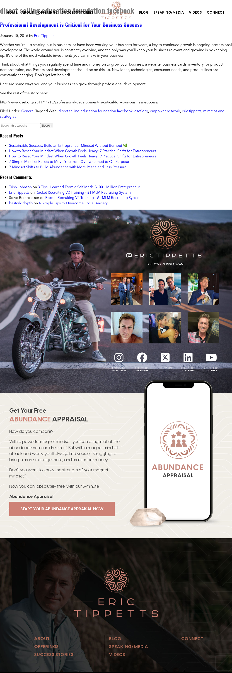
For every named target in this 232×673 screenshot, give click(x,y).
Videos (195, 12)
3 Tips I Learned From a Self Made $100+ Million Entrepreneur (89, 187)
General (27, 111)
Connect (216, 12)
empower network (165, 111)
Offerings (48, 12)
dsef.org (141, 111)
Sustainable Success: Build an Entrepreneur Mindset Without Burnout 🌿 (68, 145)
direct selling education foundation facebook (95, 111)
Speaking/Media (168, 12)
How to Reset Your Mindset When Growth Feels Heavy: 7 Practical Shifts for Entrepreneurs (82, 151)
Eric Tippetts (19, 192)
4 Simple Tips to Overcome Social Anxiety (73, 203)
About (28, 12)
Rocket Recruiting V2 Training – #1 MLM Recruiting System (83, 192)
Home (12, 12)
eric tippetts (191, 111)
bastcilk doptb (21, 203)
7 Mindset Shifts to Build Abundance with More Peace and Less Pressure (67, 167)
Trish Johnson (20, 187)
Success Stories (77, 12)
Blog (144, 12)
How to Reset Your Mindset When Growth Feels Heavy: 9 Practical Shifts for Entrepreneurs (82, 156)
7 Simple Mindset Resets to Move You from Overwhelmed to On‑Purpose (69, 161)
